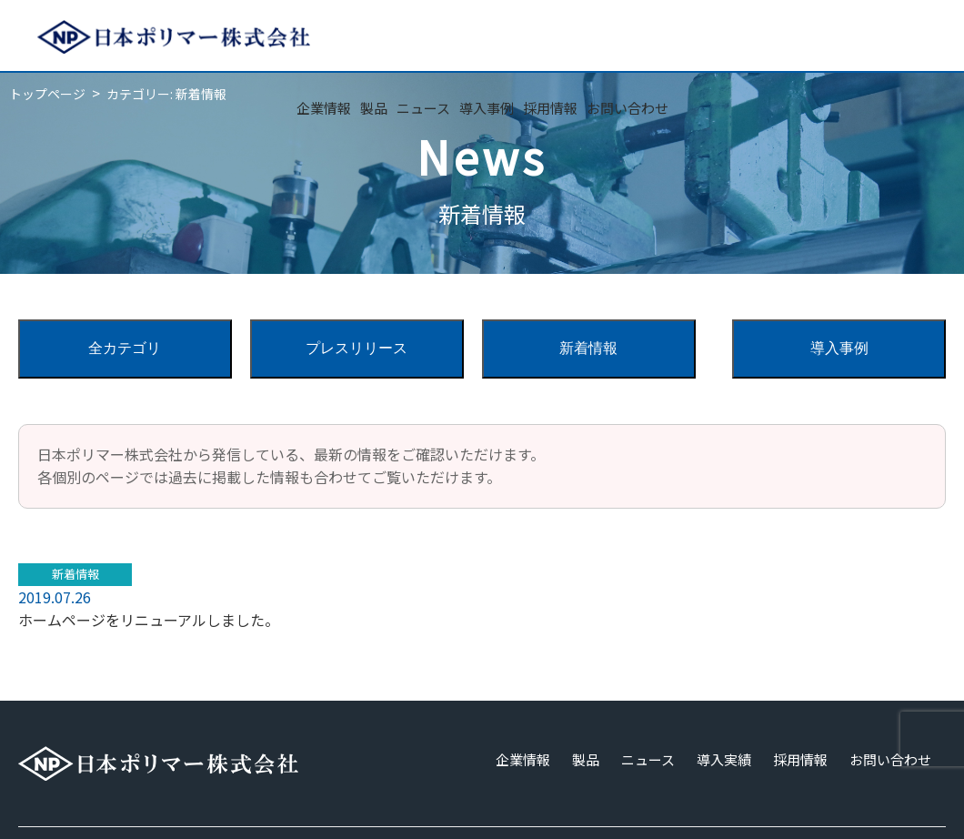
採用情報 (550, 107)
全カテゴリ (124, 348)
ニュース (423, 107)
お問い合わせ (627, 107)
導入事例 (486, 107)
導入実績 (724, 759)
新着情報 (588, 348)
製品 (373, 107)
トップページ (47, 94)
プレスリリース (356, 348)
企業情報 (323, 107)
